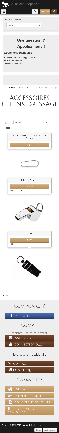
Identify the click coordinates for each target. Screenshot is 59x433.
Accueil (12, 88)
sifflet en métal (29, 180)
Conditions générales (28, 402)
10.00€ (29, 186)
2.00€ (29, 240)
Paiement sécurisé (24, 395)
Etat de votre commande (21, 410)
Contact (17, 363)
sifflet (30, 233)
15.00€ (29, 145)
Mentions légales (50, 430)
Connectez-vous (24, 344)
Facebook (18, 316)
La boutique (20, 370)
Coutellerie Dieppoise (20, 4)
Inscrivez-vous (22, 338)
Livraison (18, 389)
